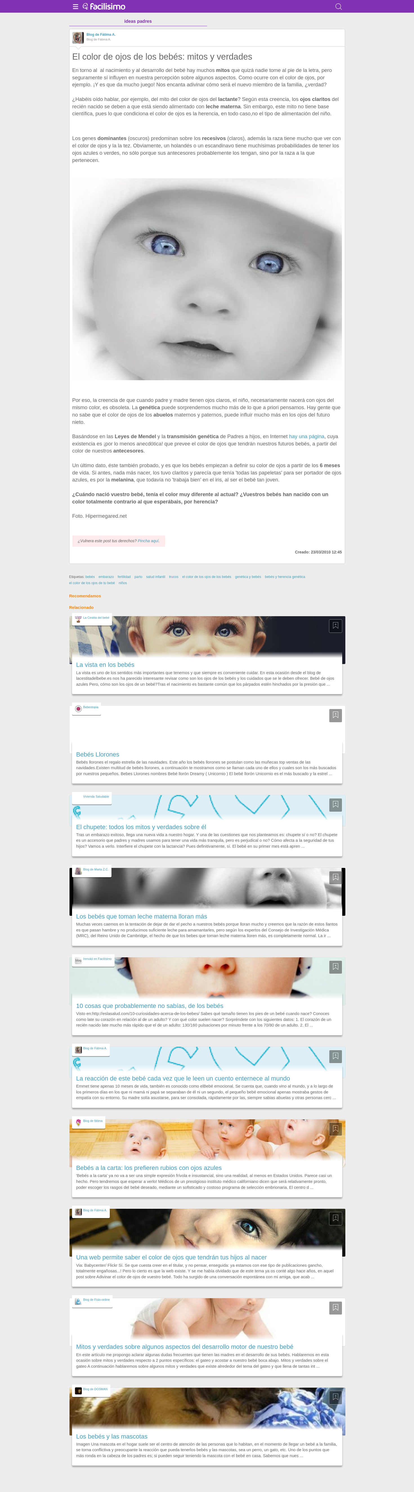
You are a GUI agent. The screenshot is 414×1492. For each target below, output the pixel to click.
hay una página (307, 436)
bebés (90, 577)
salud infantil (155, 577)
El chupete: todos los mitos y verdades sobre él (141, 827)
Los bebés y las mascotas (112, 1436)
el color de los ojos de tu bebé (92, 583)
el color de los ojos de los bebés (206, 577)
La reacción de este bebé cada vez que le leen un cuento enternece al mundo (183, 1078)
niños (123, 583)
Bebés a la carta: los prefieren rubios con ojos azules (149, 1167)
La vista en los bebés (105, 664)
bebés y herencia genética (285, 577)
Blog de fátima (93, 1120)
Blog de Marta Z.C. (96, 869)
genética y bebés (248, 577)
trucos (173, 577)
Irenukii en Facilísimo (97, 958)
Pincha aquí (148, 541)
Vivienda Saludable (96, 796)
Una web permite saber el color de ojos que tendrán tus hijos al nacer (171, 1257)
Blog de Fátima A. (101, 35)
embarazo (106, 577)
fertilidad (124, 577)
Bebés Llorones (97, 754)
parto (138, 577)
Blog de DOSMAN (95, 1389)
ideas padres (138, 21)
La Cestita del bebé (96, 617)
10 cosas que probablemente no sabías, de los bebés (149, 1005)
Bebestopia (91, 707)
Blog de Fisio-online (96, 1299)
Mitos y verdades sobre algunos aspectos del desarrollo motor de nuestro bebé (185, 1346)
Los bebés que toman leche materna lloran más (141, 916)
